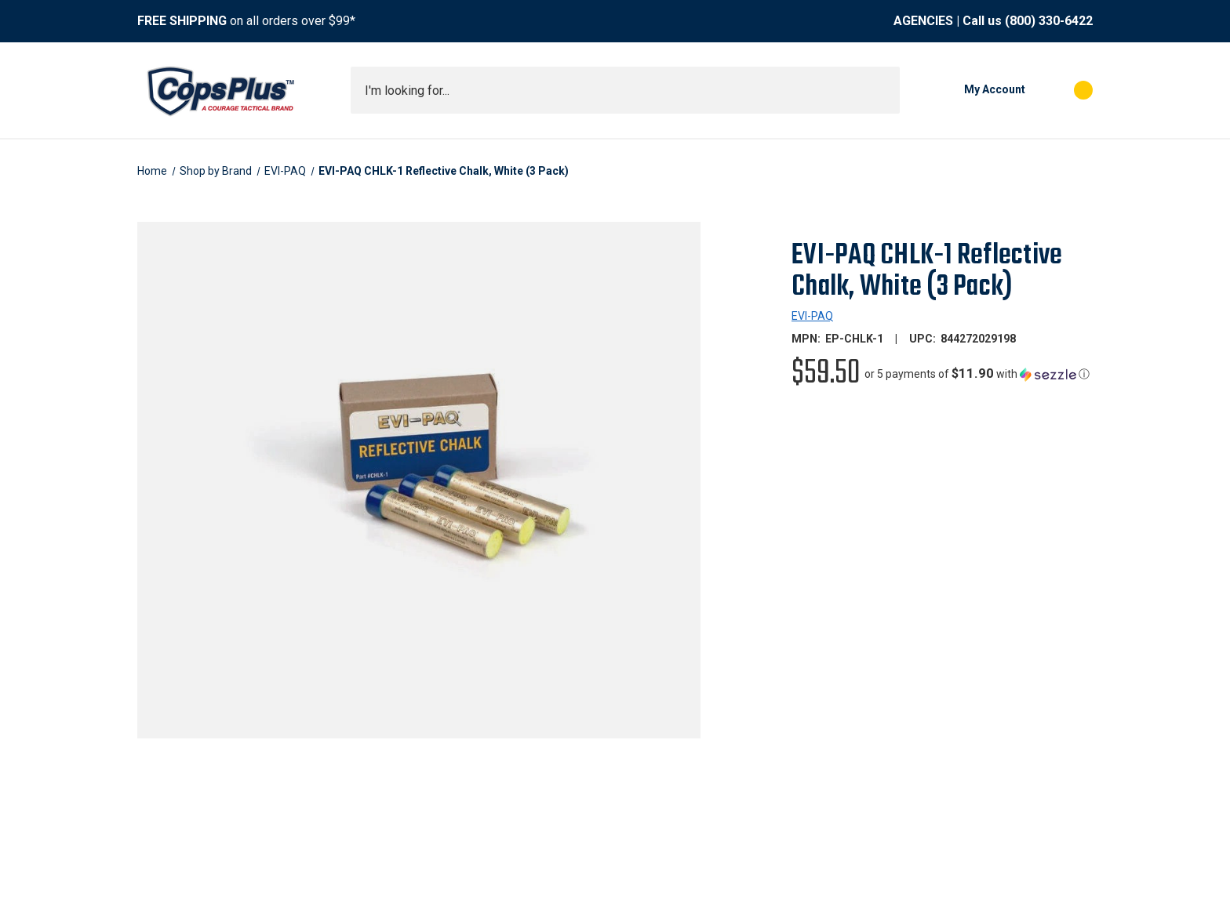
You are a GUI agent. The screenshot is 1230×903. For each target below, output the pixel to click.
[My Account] (970, 90)
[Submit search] (882, 90)
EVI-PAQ (812, 316)
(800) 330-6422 (1049, 20)
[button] (977, 374)
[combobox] (625, 90)
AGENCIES (923, 20)
